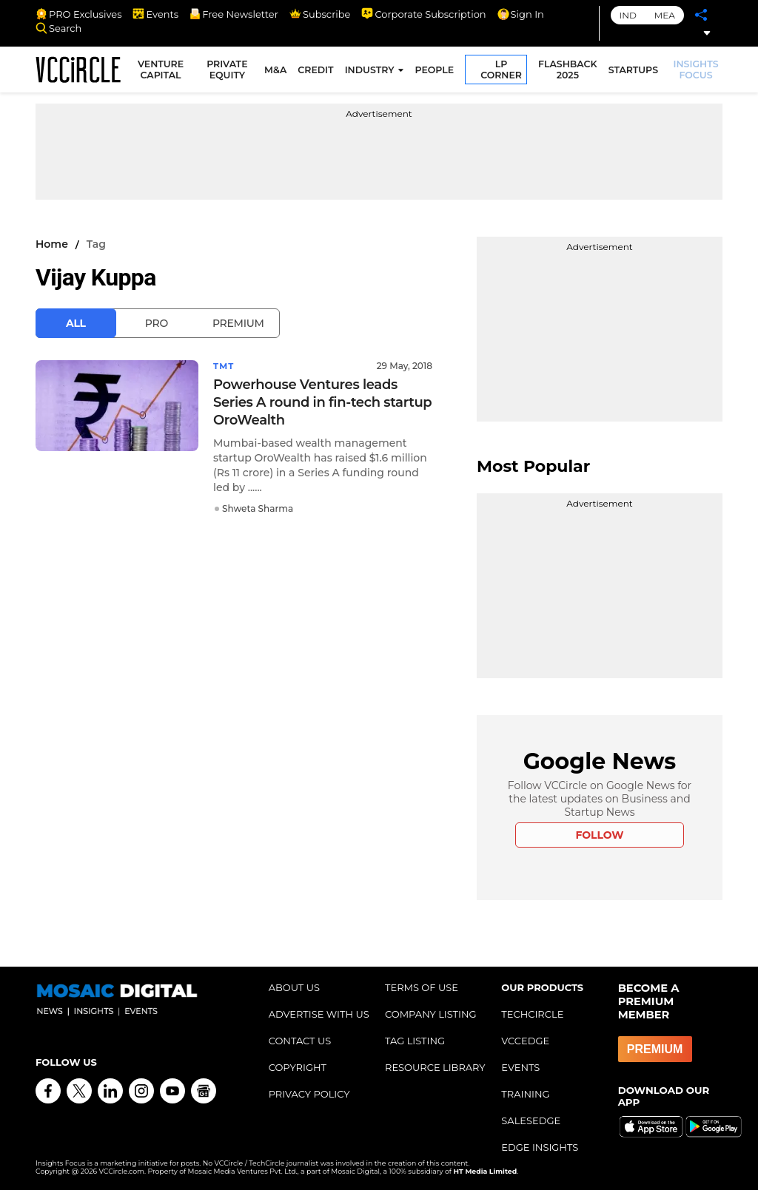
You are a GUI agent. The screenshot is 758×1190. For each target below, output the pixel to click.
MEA (664, 15)
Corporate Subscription (423, 14)
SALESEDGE (530, 1120)
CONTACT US (300, 1041)
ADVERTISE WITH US (319, 1014)
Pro (156, 323)
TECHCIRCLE (532, 1014)
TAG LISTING (415, 1041)
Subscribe (319, 14)
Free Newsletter (234, 14)
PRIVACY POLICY (309, 1094)
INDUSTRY (370, 71)
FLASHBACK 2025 (569, 71)
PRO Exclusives (78, 14)
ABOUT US (294, 987)
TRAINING (525, 1094)
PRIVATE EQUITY (229, 71)
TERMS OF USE (421, 987)
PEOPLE (435, 71)
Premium (238, 323)
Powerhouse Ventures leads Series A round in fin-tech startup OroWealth (322, 402)
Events (155, 14)
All (76, 323)
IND (628, 15)
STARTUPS (634, 71)
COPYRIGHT (297, 1067)
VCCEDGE (525, 1041)
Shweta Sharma (257, 508)
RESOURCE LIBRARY (435, 1067)
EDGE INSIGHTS (539, 1147)
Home (52, 244)
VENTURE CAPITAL (164, 71)
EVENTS (520, 1067)
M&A (277, 71)
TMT (224, 365)
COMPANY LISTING (431, 1014)
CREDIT (317, 71)
